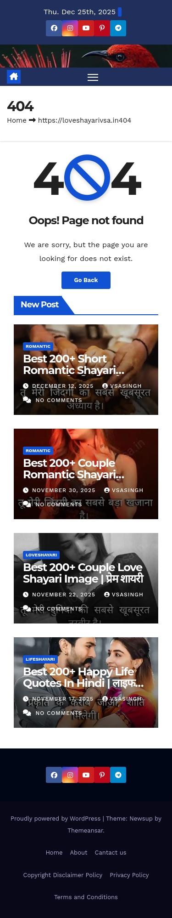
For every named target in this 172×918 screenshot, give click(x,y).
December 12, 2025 (64, 386)
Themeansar (85, 830)
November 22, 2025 (65, 594)
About (79, 852)
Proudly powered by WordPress (57, 818)
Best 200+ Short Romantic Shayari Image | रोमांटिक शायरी (72, 370)
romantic (38, 346)
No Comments (58, 400)
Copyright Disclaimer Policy (63, 875)
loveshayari (41, 554)
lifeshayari (40, 659)
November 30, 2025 (65, 490)
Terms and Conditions (86, 897)
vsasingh (122, 386)
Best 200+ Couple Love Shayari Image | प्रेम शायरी (83, 573)
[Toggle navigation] (93, 76)
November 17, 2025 (64, 699)
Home (17, 120)
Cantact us (111, 852)
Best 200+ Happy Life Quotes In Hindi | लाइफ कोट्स (79, 683)
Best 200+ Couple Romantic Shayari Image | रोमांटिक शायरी (72, 474)
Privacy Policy (129, 875)
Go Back (86, 280)
